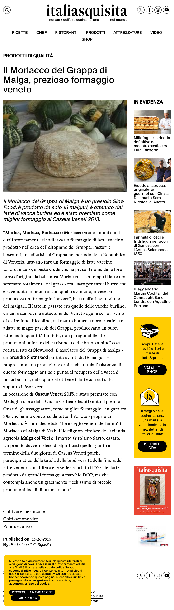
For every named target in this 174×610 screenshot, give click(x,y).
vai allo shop (152, 370)
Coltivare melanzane (24, 511)
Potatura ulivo (17, 526)
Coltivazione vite (20, 519)
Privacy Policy (25, 598)
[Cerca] (7, 10)
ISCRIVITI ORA (152, 446)
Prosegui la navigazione (32, 592)
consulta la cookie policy (37, 573)
